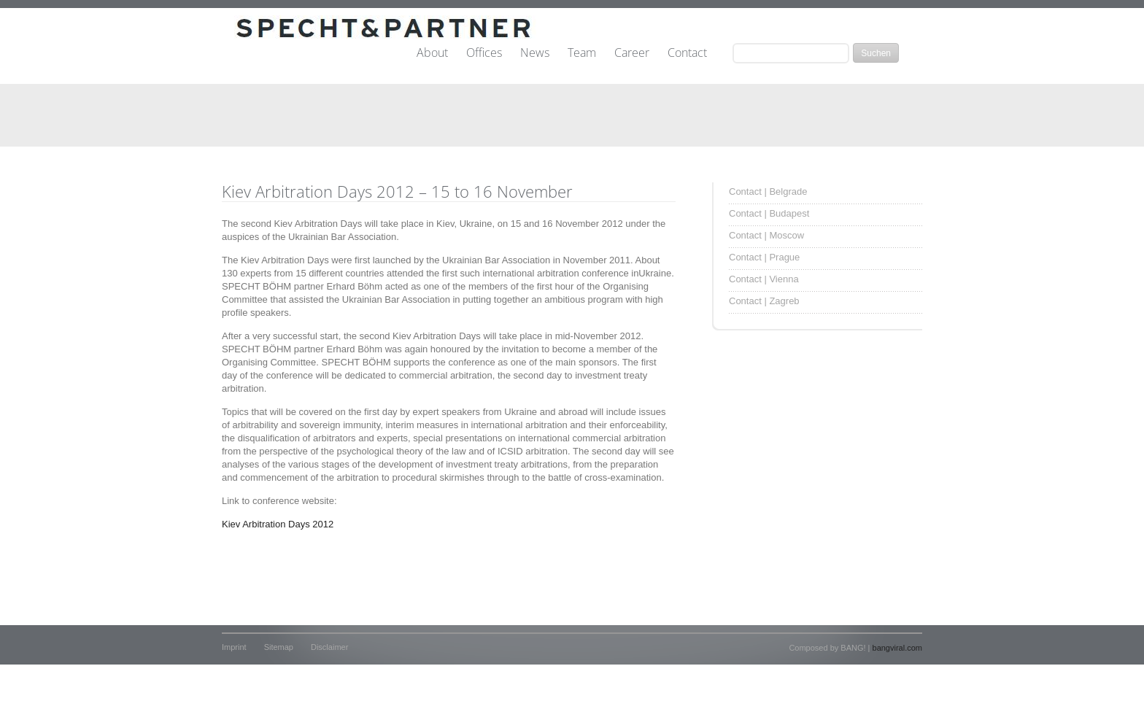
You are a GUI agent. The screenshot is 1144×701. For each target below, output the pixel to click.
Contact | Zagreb (764, 300)
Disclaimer (329, 647)
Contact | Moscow (766, 235)
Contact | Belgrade (768, 191)
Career (631, 53)
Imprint (234, 647)
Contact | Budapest (769, 213)
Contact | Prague (764, 257)
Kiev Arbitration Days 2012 (277, 524)
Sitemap (278, 647)
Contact (687, 53)
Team (582, 53)
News (534, 53)
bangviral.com (897, 647)
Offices (484, 53)
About (432, 53)
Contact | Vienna (764, 279)
